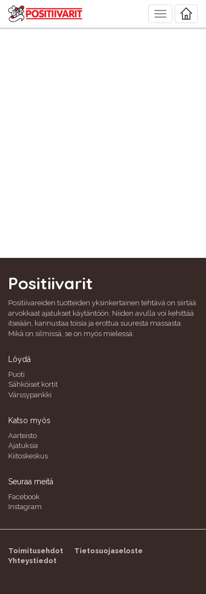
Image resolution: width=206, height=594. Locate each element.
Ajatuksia (23, 445)
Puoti (16, 374)
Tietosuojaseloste (108, 551)
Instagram (25, 507)
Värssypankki (30, 395)
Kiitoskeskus (28, 456)
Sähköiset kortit (33, 384)
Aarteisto (22, 435)
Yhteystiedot (32, 561)
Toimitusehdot (35, 551)
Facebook (24, 497)
